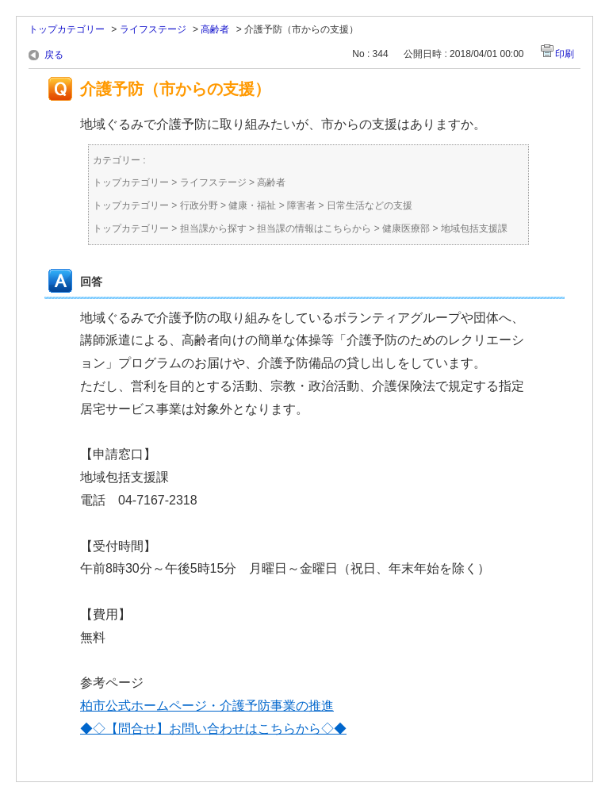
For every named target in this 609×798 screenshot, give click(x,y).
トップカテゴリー (67, 29)
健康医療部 (406, 228)
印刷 (564, 53)
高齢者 (215, 29)
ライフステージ (153, 29)
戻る (53, 54)
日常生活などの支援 (369, 205)
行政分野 (199, 205)
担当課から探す (213, 228)
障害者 (301, 205)
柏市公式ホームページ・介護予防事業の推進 (207, 705)
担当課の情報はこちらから (314, 228)
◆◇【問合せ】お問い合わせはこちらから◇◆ (213, 728)
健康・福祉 (252, 205)
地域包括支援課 (474, 228)
